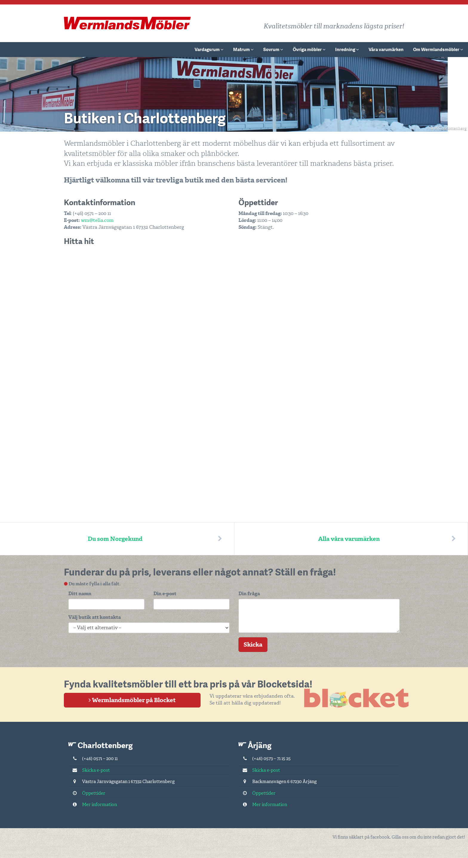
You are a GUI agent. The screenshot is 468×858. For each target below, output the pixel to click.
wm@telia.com (97, 220)
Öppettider (86, 793)
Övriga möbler (309, 50)
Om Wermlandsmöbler (438, 50)
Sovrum (273, 50)
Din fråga (249, 593)
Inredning (347, 50)
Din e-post (164, 593)
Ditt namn (79, 593)
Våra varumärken (386, 50)
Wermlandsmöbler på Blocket (132, 700)
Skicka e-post (89, 770)
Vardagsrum (209, 50)
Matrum (243, 50)
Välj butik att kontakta (94, 617)
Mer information (92, 805)
